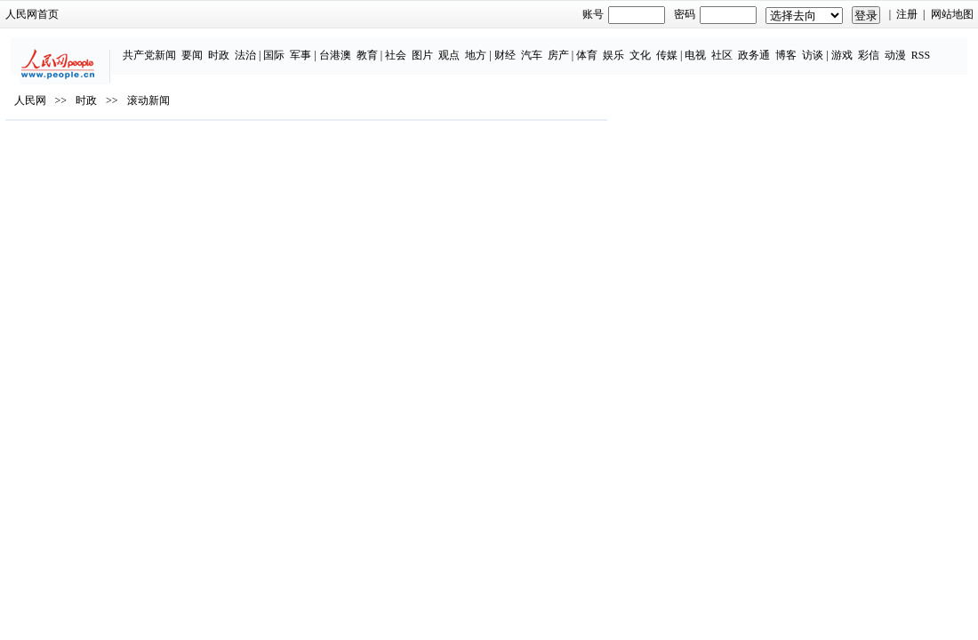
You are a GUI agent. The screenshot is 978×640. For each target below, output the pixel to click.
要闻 (154, 46)
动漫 (858, 46)
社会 (358, 46)
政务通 (717, 46)
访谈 (775, 46)
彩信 (831, 46)
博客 (748, 46)
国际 (236, 46)
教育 (330, 46)
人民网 (87, 152)
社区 (684, 46)
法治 (208, 46)
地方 (438, 46)
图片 (385, 46)
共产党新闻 (112, 46)
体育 (549, 46)
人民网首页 (89, 14)
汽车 (494, 46)
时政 (181, 46)
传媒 (629, 46)
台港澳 (298, 46)
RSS (883, 46)
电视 (658, 46)
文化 (602, 46)
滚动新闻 (205, 152)
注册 (850, 14)
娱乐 (576, 46)
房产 (521, 46)
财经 (467, 46)
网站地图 (894, 14)
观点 (411, 46)
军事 (263, 46)
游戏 (804, 46)
